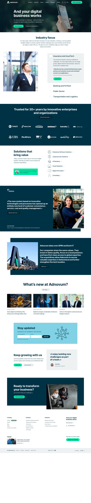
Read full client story (13, 212)
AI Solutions (28, 424)
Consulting (28, 429)
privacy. (26, 339)
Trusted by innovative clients (31, 26)
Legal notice (33, 450)
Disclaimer (27, 450)
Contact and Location (11, 427)
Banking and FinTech (49, 420)
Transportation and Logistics (51, 426)
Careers (58, 2)
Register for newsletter (73, 439)
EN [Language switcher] (67, 2)
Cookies (22, 450)
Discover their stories (44, 117)
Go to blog (45, 289)
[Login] (65, 2)
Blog (8, 424)
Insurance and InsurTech (50, 422)
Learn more (57, 78)
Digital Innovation (29, 427)
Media (8, 426)
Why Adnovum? (18, 26)
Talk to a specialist (77, 2)
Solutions (30, 2)
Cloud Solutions (29, 426)
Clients (41, 2)
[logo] (12, 2)
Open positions (27, 365)
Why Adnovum (69, 422)
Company (53, 2)
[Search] (62, 2)
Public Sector (47, 424)
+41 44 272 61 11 (71, 425)
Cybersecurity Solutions (31, 422)
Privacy (17, 450)
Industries (36, 2)
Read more (43, 266)
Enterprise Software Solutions (32, 420)
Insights (47, 2)
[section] (45, 433)
